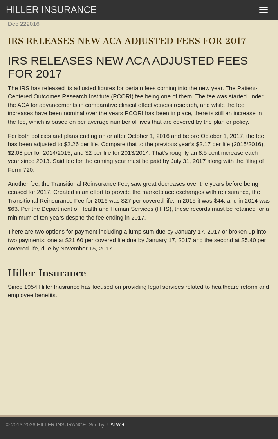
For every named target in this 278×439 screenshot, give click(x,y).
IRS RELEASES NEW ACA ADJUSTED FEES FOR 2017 (127, 40)
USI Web (116, 424)
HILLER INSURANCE (51, 9)
